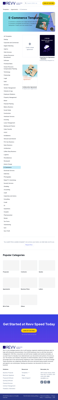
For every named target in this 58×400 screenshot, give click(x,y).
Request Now (29, 245)
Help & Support (26, 378)
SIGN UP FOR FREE (48, 3)
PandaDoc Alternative (9, 388)
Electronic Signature (8, 375)
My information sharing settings (31, 396)
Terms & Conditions (45, 396)
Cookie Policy (48, 397)
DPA (54, 397)
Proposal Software (8, 378)
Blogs (23, 375)
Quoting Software (8, 380)
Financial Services (8, 383)
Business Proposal (8, 373)
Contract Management (9, 386)
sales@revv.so (44, 378)
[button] (29, 46)
